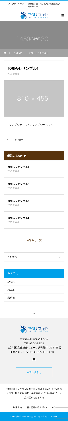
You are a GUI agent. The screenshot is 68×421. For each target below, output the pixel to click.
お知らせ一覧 (34, 240)
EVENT (11, 281)
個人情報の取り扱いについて (41, 407)
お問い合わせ (34, 372)
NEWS (11, 289)
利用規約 (17, 407)
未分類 (11, 297)
